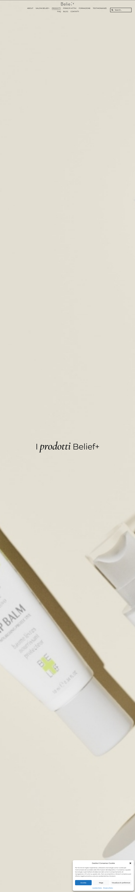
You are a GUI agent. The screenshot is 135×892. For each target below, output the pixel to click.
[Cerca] (112, 10)
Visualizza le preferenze (121, 883)
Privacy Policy (108, 888)
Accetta (83, 883)
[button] (130, 863)
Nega (101, 883)
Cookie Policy (97, 888)
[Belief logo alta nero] (67, 3)
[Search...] (121, 10)
